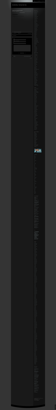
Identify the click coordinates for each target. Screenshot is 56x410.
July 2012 (35, 340)
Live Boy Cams (35, 367)
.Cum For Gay (35, 14)
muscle (35, 175)
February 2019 (35, 268)
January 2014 (35, 323)
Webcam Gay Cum (36, 84)
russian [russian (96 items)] (35, 237)
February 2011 (35, 356)
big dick (35, 157)
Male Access (35, 67)
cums (34, 164)
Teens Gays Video (35, 80)
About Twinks (35, 37)
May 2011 (35, 353)
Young (34, 193)
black (34, 158)
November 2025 (35, 243)
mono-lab (39, 399)
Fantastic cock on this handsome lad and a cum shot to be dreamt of (36, 371)
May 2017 (35, 285)
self (34, 176)
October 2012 (35, 337)
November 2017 (35, 279)
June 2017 (35, 284)
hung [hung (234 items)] (35, 235)
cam (34, 161)
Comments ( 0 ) (15, 33)
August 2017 (35, 282)
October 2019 (35, 262)
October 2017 (35, 280)
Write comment (17, 11)
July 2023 (35, 247)
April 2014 (35, 320)
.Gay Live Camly (35, 17)
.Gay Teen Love (35, 19)
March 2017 (35, 287)
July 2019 (35, 264)
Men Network (35, 68)
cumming (35, 163)
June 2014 (35, 318)
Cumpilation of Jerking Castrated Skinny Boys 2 (36, 217)
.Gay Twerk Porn (35, 20)
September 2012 (35, 338)
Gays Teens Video (35, 62)
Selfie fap (14, 56)
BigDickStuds (35, 133)
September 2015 (35, 304)
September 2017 (35, 281)
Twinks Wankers (35, 127)
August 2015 (35, 305)
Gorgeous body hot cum (36, 368)
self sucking (35, 177)
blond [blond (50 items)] (35, 232)
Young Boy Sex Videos (36, 85)
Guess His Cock (35, 113)
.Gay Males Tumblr (36, 18)
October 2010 (35, 360)
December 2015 (35, 301)
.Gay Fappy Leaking (36, 16)
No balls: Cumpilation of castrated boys (36, 211)
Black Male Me (35, 134)
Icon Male (35, 65)
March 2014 (35, 321)
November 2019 (35, 261)
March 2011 (35, 355)
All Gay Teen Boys (35, 39)
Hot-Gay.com (35, 63)
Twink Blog (35, 83)
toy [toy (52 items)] (34, 239)
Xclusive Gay (35, 129)
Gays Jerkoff (35, 112)
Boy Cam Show (35, 97)
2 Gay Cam (35, 35)
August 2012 (35, 339)
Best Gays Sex (35, 94)
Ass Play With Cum (36, 386)
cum (34, 162)
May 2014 (35, 319)
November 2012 (35, 336)
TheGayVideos (35, 82)
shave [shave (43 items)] (35, 238)
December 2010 (35, 358)
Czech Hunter (35, 51)
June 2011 (35, 352)
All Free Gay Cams (36, 38)
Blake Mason (35, 135)
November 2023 (35, 246)
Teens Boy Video (35, 79)
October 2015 (35, 303)
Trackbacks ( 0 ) (19, 33)
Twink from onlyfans (36, 379)
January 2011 (35, 357)
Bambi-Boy (35, 93)
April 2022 (35, 250)
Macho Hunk (35, 116)
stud (34, 182)
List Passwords (35, 114)
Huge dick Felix (35, 380)
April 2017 (35, 286)
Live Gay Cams (35, 66)
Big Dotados (35, 95)
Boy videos (35, 160)
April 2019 (35, 267)
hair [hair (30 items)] (38, 234)
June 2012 (35, 341)
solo (34, 179)
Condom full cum (37, 223)
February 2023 (35, 248)
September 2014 (35, 315)
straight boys (35, 181)
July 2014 (35, 317)
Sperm (34, 180)
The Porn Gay (35, 81)
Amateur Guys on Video (36, 92)
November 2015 (35, 302)
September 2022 (35, 249)
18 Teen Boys (35, 34)
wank (12, 11)
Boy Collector (35, 98)
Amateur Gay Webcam (36, 91)
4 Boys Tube (35, 36)
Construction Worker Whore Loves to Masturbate (36, 383)
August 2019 (35, 263)
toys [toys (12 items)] (35, 239)
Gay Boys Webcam (36, 109)
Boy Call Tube (35, 96)
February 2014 (35, 322)
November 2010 (35, 359)
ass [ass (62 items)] (34, 231)
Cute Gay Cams (35, 50)
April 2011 (35, 354)
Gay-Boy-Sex (35, 60)
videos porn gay (35, 128)
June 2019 (35, 265)
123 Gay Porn (35, 32)
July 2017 (35, 283)
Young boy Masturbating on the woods (36, 222)
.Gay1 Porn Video (35, 21)
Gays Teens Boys (35, 61)
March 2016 (35, 298)
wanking (14, 11)
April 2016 (35, 297)
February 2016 (35, 299)
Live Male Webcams (36, 115)
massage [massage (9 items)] (35, 236)
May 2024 (35, 245)
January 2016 (35, 300)
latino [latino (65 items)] (37, 235)
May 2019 (35, 266)
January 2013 (35, 334)
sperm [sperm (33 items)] (37, 238)
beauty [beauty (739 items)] (37, 231)
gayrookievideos (35, 111)
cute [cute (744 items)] (35, 233)
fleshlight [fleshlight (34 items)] (35, 234)
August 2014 (35, 316)
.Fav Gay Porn (35, 15)
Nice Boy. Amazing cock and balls (27, 56)
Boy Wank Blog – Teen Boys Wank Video (19, 4)
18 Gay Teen (35, 33)
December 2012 (35, 335)
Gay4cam (35, 201)
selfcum (35, 178)
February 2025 (35, 244)
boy (34, 159)
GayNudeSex (35, 110)
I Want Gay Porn (35, 64)
